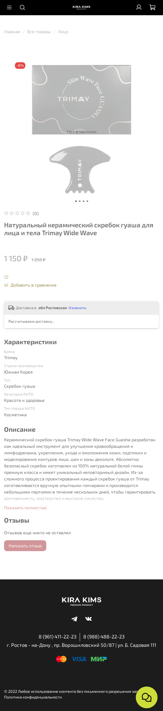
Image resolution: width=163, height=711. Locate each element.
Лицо (63, 31)
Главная (12, 31)
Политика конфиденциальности (33, 697)
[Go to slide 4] (87, 201)
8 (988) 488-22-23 (104, 636)
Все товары (39, 31)
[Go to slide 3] (83, 201)
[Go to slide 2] (80, 201)
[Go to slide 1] (76, 201)
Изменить (77, 307)
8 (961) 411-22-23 (57, 636)
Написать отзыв (25, 545)
